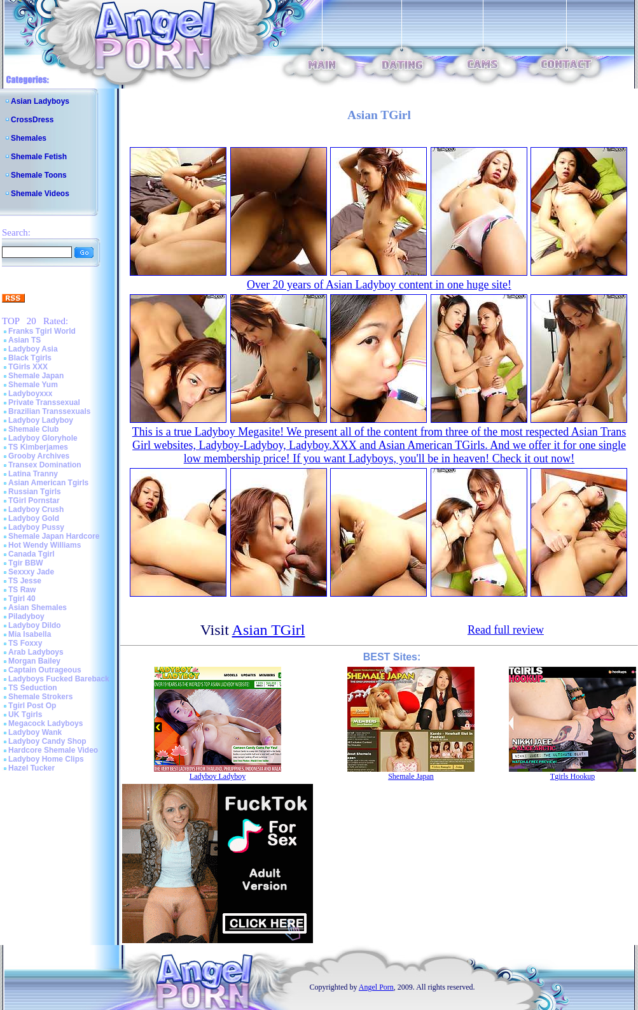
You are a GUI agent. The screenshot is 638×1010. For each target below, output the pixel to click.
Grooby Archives (38, 456)
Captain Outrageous (44, 669)
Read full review (506, 629)
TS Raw (22, 589)
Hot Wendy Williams (44, 545)
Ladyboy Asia (33, 349)
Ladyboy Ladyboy (40, 420)
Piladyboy (26, 616)
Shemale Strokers (40, 696)
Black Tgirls (30, 357)
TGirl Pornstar (34, 500)
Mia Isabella (29, 634)
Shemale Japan (36, 375)
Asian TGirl (268, 630)
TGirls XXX (28, 366)
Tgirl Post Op (32, 705)
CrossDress (32, 119)
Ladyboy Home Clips (46, 759)
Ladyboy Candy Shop (47, 741)
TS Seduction (32, 687)
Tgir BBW (25, 562)
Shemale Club (33, 429)
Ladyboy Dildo (34, 625)
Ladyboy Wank (35, 732)
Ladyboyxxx (30, 393)
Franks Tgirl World (42, 331)
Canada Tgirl (31, 554)
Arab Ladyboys (36, 652)
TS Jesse (24, 580)
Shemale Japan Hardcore (53, 536)
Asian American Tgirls (48, 482)
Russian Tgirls (34, 491)
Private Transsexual (44, 402)
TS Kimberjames (38, 447)
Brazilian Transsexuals (49, 411)
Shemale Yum (33, 384)
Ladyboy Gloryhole (43, 438)
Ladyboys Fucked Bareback (58, 678)
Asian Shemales (37, 607)
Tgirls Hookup (572, 776)
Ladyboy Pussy (36, 527)
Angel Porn (376, 987)
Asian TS (24, 340)
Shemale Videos (40, 193)
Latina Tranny (33, 473)
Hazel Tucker (31, 768)
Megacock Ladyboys (45, 723)
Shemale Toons (39, 175)
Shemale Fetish (39, 156)
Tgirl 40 (22, 598)
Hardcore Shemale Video (53, 750)
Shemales (28, 138)
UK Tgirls (25, 714)
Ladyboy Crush (36, 509)
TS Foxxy (25, 643)
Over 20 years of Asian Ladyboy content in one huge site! (379, 284)
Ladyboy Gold (33, 518)
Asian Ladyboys (40, 101)
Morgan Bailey (34, 661)
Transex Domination (44, 464)
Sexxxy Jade (31, 571)
